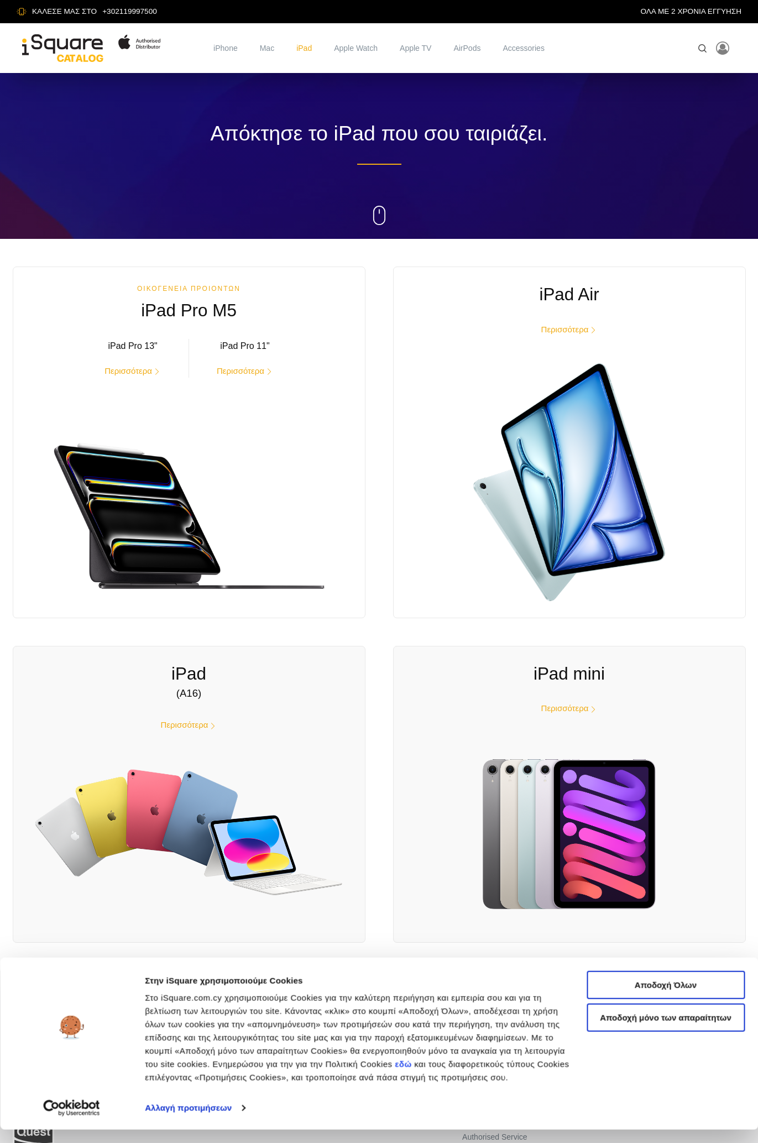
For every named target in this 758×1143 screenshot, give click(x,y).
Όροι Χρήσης (485, 1040)
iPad (304, 48)
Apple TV (415, 48)
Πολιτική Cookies (491, 1059)
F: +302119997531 (663, 1059)
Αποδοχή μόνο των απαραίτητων (665, 761)
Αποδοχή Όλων (666, 728)
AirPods (466, 48)
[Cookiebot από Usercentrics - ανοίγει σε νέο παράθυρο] (71, 852)
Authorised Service (494, 1130)
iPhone (225, 48)
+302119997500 (129, 11)
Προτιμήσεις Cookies (498, 1076)
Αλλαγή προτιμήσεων (188, 852)
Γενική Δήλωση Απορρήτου (508, 1094)
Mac (267, 48)
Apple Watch (356, 48)
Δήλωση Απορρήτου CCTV (508, 1112)
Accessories (523, 48)
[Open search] (702, 48)
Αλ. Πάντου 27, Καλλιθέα (673, 1023)
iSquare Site (483, 1023)
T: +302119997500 (663, 1047)
